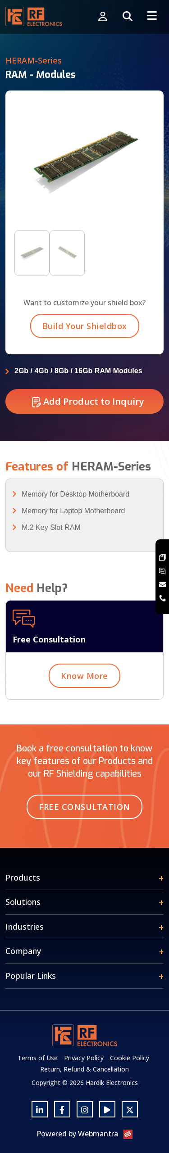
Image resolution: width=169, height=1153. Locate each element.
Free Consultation (84, 806)
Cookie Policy (129, 1058)
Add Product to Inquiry (88, 404)
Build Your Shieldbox (84, 329)
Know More (84, 679)
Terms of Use (38, 1058)
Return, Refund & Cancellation (84, 1069)
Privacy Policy (84, 1058)
